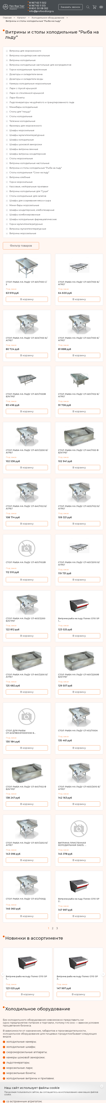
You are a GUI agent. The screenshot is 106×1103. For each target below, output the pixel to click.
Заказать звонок (70, 7)
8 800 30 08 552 (38, 8)
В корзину (26, 299)
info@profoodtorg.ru (41, 11)
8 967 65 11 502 (37, 2)
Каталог (21, 18)
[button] (3, 974)
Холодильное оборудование (48, 18)
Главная (7, 18)
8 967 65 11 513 (37, 5)
